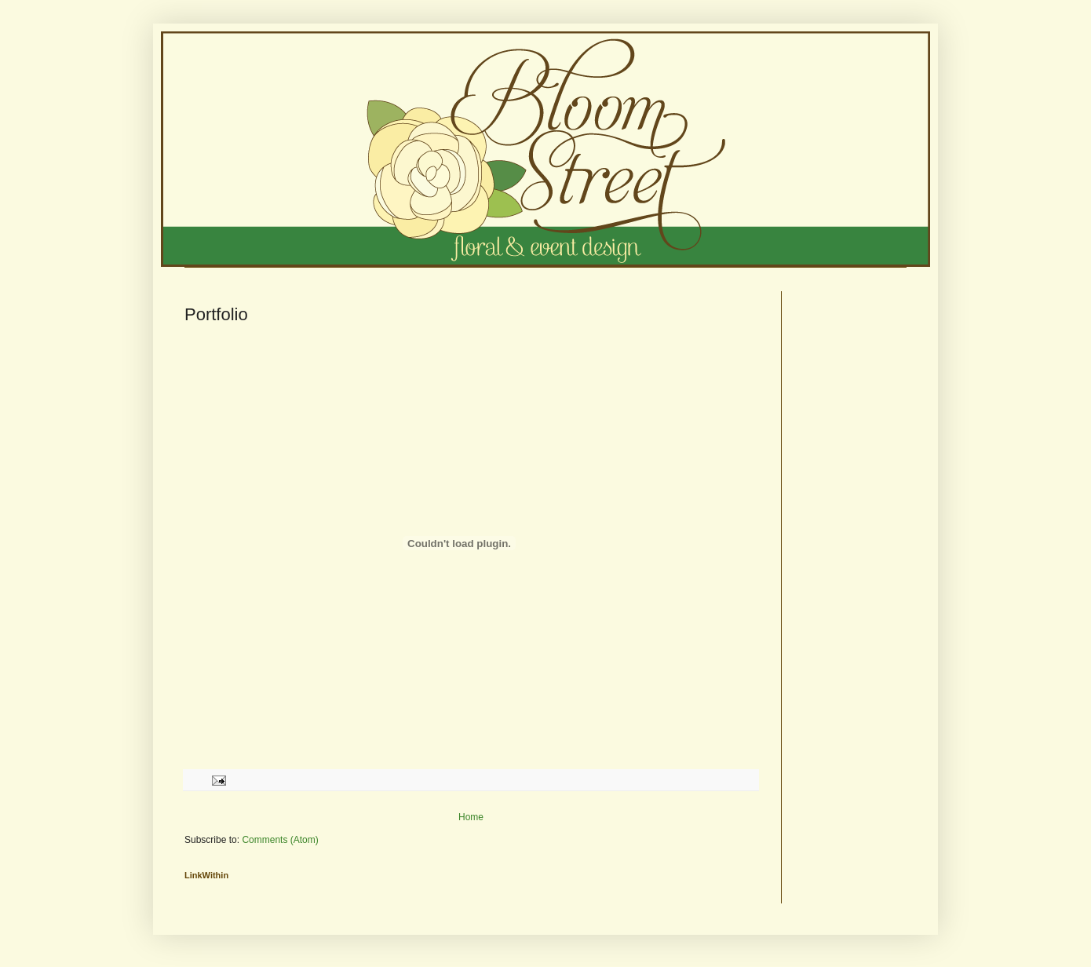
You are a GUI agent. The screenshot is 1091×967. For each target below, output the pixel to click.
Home (470, 817)
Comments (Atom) (280, 839)
